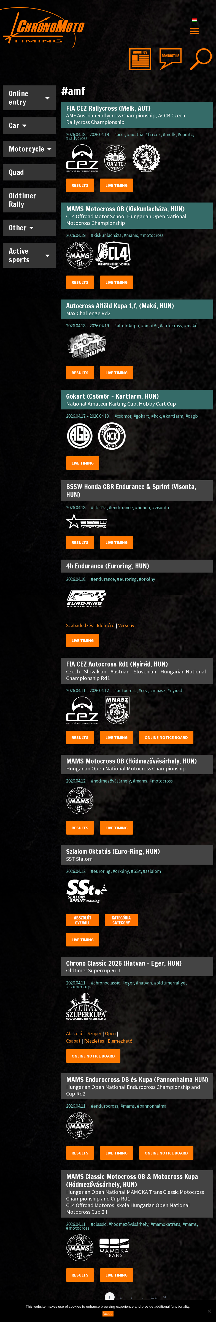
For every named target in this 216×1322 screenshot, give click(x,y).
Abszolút (75, 1033)
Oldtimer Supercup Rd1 (93, 970)
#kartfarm (173, 416)
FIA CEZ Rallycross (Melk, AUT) (108, 108)
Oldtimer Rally (22, 200)
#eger (128, 983)
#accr (119, 134)
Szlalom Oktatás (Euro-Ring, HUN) (113, 851)
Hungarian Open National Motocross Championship (126, 768)
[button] (194, 31)
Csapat (73, 1041)
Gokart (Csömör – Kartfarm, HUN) (112, 396)
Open (110, 1033)
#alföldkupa (126, 326)
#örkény (147, 579)
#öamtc (185, 134)
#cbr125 (99, 507)
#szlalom (152, 871)
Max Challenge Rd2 (88, 313)
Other (21, 227)
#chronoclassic (105, 983)
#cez (143, 690)
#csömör (122, 416)
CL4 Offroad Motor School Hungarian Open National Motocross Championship (126, 219)
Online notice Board (166, 737)
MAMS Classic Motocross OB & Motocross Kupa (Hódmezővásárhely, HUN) (132, 1180)
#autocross (171, 326)
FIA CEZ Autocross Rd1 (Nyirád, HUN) (117, 664)
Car (18, 125)
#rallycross (77, 138)
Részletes (94, 1041)
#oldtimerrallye (169, 983)
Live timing (117, 185)
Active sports (29, 255)
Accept (108, 1314)
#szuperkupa (79, 987)
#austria (135, 134)
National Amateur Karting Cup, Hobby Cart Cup (121, 403)
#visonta (160, 507)
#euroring (127, 579)
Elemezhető (120, 1041)
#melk (169, 134)
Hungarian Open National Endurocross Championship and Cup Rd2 (133, 1090)
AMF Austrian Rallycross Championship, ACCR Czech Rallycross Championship (125, 118)
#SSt (136, 871)
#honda (142, 507)
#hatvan (144, 983)
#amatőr (149, 326)
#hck (156, 416)
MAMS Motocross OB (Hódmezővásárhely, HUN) (131, 761)
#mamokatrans (165, 1224)
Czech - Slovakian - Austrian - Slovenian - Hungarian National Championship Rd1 (136, 674)
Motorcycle (30, 148)
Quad (16, 172)
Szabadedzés (79, 625)
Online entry (29, 97)
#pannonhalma (151, 1106)
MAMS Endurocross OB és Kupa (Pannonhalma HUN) (137, 1079)
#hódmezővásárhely (111, 781)
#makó (191, 326)
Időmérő (106, 625)
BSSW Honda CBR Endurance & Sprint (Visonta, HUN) (131, 490)
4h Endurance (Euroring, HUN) (107, 566)
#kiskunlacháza (106, 235)
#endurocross (104, 1106)
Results (80, 185)
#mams (131, 235)
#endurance (121, 507)
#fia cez (153, 134)
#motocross (152, 235)
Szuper (94, 1033)
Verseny (126, 625)
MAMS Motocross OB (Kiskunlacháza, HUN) (125, 209)
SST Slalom (79, 858)
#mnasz (157, 690)
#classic (98, 1224)
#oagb (191, 416)
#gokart (141, 416)
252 (154, 1296)
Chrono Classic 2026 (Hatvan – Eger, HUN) (124, 963)
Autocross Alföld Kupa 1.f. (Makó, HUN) (120, 306)
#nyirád (175, 690)
